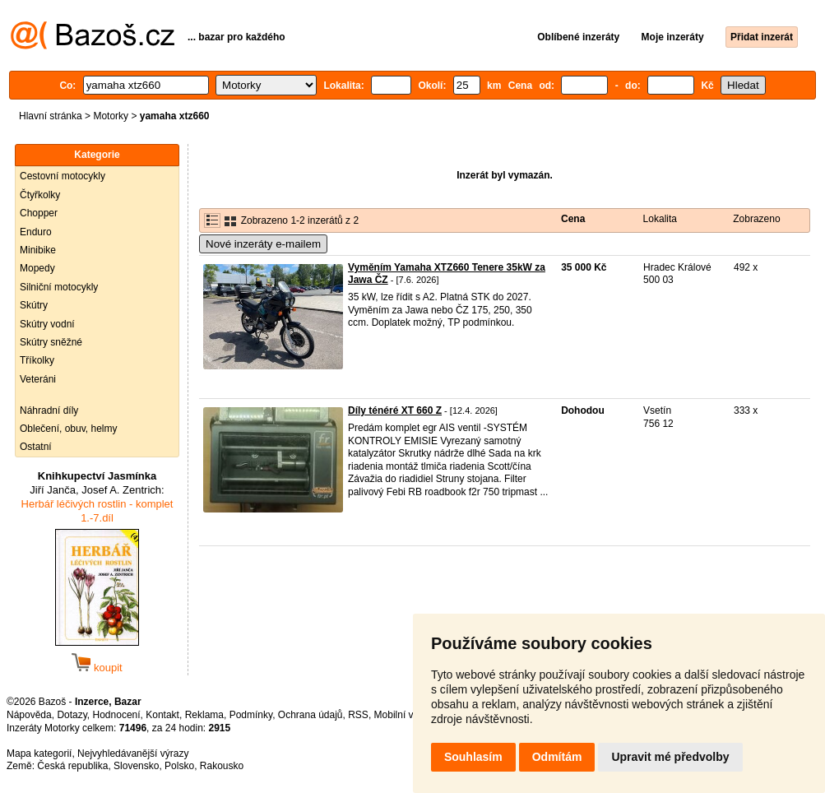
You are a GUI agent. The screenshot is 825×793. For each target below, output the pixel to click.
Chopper (39, 213)
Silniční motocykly (59, 287)
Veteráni (38, 379)
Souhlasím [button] (473, 756)
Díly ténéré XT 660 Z (395, 410)
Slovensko (136, 766)
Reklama (204, 715)
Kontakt (162, 715)
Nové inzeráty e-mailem (263, 244)
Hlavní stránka (50, 116)
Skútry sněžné (51, 342)
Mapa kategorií (39, 753)
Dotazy (71, 715)
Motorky (110, 116)
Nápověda (29, 715)
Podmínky (250, 715)
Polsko (179, 766)
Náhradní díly (49, 410)
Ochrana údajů (310, 715)
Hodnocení (117, 715)
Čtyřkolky (40, 195)
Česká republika (72, 766)
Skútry (34, 305)
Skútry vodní (47, 324)
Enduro (36, 232)
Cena (573, 219)
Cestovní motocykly (62, 176)
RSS (358, 715)
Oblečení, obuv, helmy (69, 428)
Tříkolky (37, 360)
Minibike (38, 250)
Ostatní (36, 446)
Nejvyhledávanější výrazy (132, 753)
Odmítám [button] (557, 756)
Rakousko (221, 766)
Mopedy (37, 268)
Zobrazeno (756, 219)
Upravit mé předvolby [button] (670, 756)
